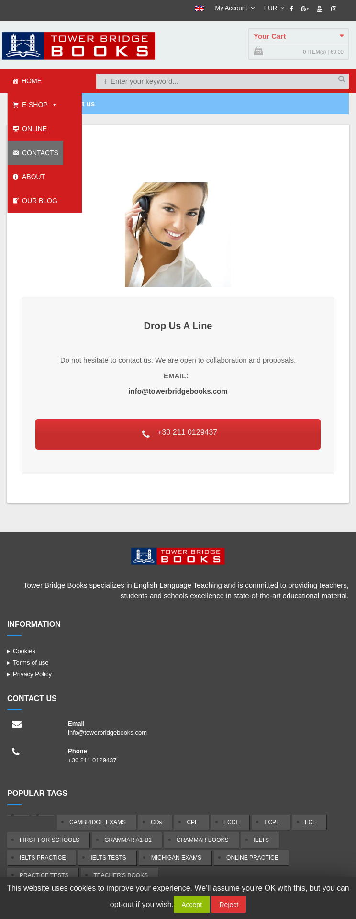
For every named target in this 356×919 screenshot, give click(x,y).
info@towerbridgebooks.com (177, 391)
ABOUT (33, 177)
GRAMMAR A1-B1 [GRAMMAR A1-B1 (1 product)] (128, 840)
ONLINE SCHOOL (29, 133)
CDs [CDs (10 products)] (156, 822)
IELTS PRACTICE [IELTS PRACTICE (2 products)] (43, 857)
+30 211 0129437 (179, 433)
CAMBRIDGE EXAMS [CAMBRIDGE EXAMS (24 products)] (97, 822)
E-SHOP (35, 105)
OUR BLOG (39, 200)
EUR (270, 7)
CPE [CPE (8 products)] (193, 822)
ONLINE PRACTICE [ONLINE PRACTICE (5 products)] (252, 857)
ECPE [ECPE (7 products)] (272, 822)
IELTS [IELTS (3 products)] (261, 840)
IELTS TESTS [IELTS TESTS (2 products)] (108, 857)
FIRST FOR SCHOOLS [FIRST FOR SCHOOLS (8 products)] (49, 840)
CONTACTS (40, 153)
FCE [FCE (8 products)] (310, 822)
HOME (32, 81)
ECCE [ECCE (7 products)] (231, 822)
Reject (228, 904)
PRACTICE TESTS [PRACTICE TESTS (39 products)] (44, 875)
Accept (191, 904)
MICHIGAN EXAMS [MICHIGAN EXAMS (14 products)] (176, 857)
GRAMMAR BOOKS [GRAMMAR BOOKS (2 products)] (203, 840)
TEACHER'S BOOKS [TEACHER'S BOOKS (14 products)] (120, 875)
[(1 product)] (18, 815)
